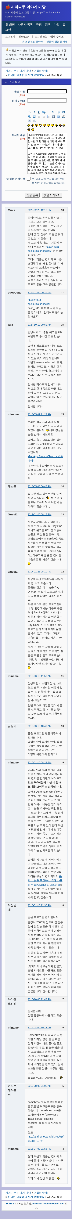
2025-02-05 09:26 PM (39, 292)
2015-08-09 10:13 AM (39, 1027)
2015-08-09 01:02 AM (39, 1085)
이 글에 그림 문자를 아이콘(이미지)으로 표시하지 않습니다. (48, 180)
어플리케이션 (42, 70)
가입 (56, 24)
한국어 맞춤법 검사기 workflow (26, 75)
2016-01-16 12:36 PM (39, 905)
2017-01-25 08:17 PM (39, 514)
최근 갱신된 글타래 (32, 41)
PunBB (10, 1203)
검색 (48, 24)
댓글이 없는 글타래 (56, 41)
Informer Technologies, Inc (48, 1203)
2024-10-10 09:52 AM (39, 324)
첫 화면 (10, 24)
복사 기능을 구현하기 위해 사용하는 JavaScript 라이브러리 (45, 880)
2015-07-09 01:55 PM (39, 1148)
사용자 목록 (25, 24)
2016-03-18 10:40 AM (39, 726)
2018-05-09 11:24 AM (39, 414)
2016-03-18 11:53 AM (39, 676)
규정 (39, 24)
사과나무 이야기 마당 (28, 7)
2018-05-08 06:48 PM (39, 486)
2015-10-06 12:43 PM (39, 999)
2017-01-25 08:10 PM (39, 571)
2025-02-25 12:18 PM (39, 210)
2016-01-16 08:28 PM (39, 762)
